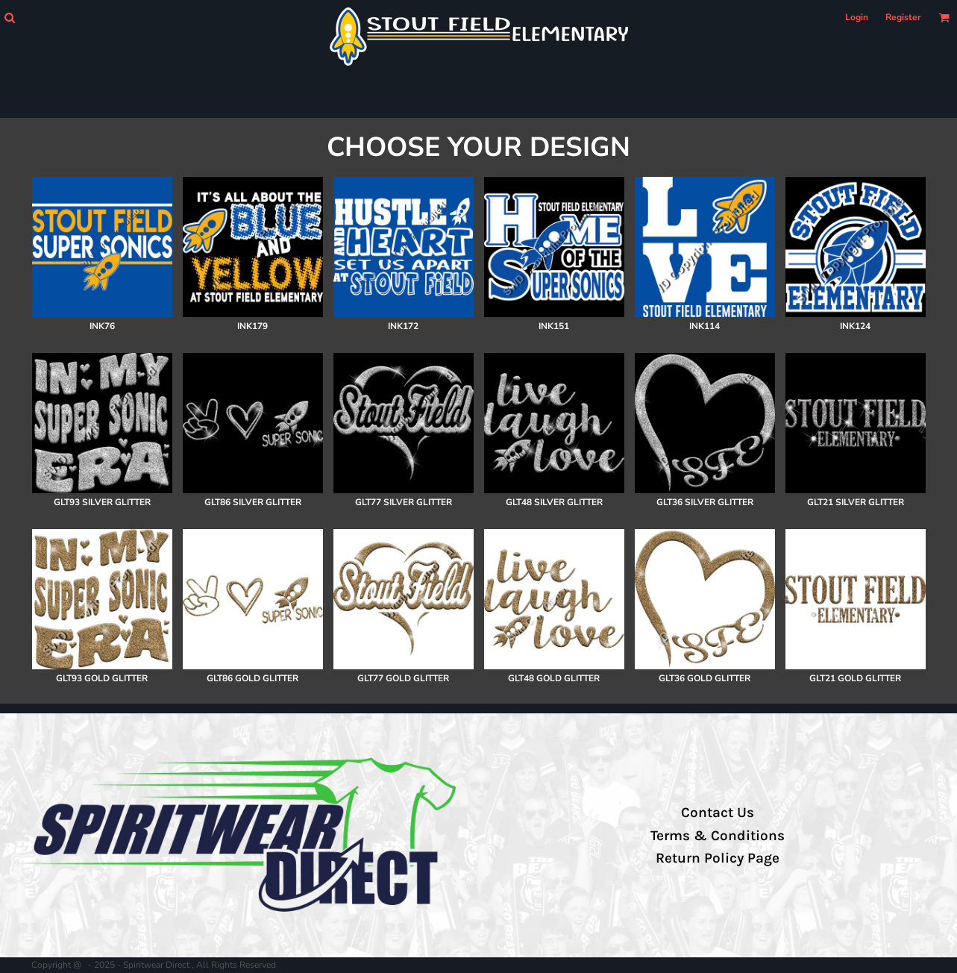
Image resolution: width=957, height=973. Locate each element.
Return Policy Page (717, 858)
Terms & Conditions (717, 835)
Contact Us (717, 812)
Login (856, 17)
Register (903, 17)
